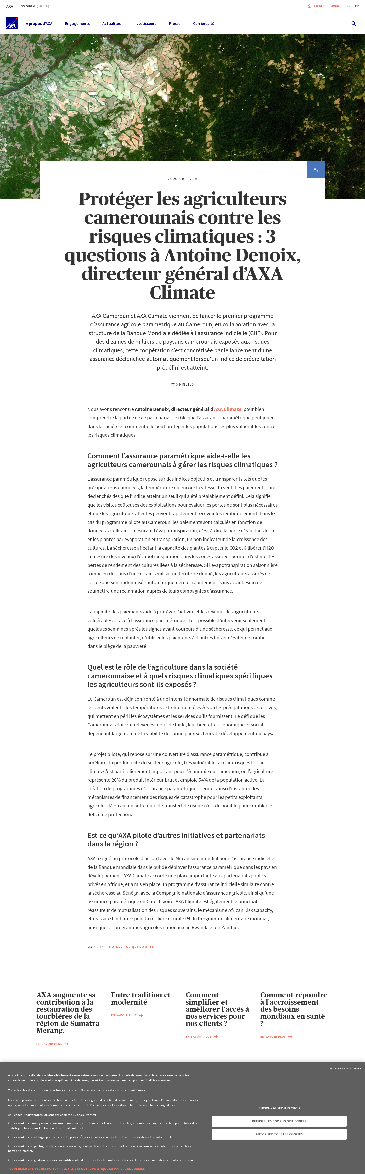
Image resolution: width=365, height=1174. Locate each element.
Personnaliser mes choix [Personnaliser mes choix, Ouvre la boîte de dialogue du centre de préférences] (279, 1108)
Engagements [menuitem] (77, 23)
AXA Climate (227, 409)
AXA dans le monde (327, 6)
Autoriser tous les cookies (279, 1134)
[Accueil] (12, 23)
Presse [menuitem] (174, 23)
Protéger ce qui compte (130, 947)
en (348, 6)
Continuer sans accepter (344, 1068)
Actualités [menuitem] (111, 23)
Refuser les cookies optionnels (279, 1121)
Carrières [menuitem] (203, 23)
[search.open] (353, 23)
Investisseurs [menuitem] (144, 23)
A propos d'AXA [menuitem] (39, 23)
